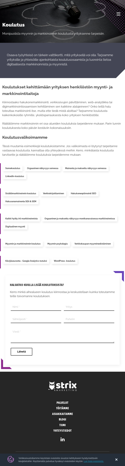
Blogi (62, 419)
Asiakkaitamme (62, 414)
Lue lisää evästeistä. (94, 461)
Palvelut (63, 402)
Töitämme (62, 408)
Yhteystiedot (62, 430)
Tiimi (62, 425)
